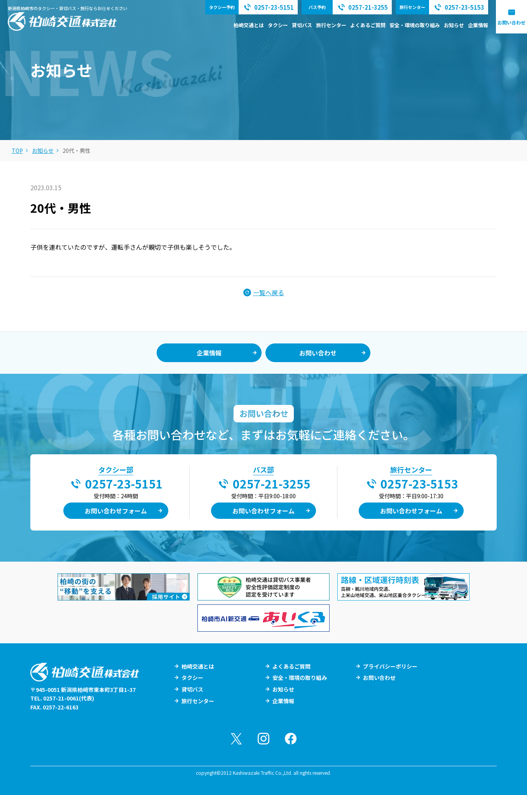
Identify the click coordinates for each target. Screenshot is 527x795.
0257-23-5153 (419, 483)
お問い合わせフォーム (116, 510)
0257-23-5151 (124, 483)
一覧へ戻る (268, 292)
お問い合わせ (511, 22)
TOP (17, 150)
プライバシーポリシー (390, 666)
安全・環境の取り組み (414, 25)
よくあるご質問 (368, 25)
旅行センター (331, 25)
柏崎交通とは (249, 25)
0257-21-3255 (272, 483)
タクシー (278, 25)
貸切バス (302, 25)
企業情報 (478, 25)
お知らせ (454, 25)
